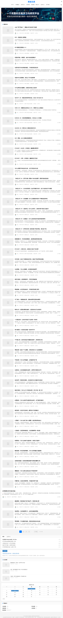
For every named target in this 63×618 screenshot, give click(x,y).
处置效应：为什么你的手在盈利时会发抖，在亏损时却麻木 (29, 400)
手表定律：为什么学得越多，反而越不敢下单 (26, 360)
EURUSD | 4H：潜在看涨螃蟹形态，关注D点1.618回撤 (28, 118)
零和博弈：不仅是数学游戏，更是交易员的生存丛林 (27, 521)
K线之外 (37, 4)
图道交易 (31, 2)
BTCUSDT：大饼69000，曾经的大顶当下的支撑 (26, 249)
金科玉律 (27, 244)
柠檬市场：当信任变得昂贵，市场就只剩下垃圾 (26, 481)
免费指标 (27, 43)
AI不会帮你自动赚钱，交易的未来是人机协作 (26, 87)
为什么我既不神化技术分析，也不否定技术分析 (26, 168)
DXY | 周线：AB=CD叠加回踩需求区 (23, 138)
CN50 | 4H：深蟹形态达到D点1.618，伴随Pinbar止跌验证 (29, 108)
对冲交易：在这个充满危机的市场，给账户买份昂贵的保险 (29, 259)
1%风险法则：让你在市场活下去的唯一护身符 (26, 319)
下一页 (36, 531)
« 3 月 (3, 598)
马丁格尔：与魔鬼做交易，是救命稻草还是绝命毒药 (27, 299)
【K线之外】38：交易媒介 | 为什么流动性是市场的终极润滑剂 (30, 218)
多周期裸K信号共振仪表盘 (8, 491)
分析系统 (28, 4)
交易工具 (22, 4)
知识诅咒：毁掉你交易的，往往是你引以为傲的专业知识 (28, 380)
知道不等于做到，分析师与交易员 (8, 545)
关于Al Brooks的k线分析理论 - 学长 (9, 541)
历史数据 (32, 4)
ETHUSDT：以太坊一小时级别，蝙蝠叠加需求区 (26, 148)
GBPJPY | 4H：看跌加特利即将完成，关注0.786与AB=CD (29, 97)
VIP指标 (14, 496)
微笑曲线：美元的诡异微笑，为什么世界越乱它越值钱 (28, 450)
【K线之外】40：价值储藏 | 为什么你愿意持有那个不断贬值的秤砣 (31, 198)
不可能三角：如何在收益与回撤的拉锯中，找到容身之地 (28, 339)
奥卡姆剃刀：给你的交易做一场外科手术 (25, 329)
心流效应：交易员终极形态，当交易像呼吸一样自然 (27, 430)
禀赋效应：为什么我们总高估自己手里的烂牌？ (26, 471)
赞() (59, 33)
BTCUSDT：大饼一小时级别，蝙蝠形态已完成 (26, 158)
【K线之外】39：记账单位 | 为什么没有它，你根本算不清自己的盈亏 (32, 208)
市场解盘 (17, 4)
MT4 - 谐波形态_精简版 (20, 37)
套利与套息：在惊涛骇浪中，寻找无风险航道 (26, 279)
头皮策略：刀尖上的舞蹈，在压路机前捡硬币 (26, 269)
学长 (17, 33)
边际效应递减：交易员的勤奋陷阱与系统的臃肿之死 (27, 460)
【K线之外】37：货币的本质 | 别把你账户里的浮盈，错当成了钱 (30, 229)
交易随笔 (27, 33)
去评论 (36, 33)
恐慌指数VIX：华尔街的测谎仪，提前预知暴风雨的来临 (28, 239)
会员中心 (42, 4)
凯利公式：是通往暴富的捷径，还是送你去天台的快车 (28, 309)
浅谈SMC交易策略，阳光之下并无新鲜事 (25, 77)
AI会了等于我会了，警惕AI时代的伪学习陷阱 (26, 27)
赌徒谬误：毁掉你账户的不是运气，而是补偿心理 (27, 501)
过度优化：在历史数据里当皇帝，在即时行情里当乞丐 (28, 370)
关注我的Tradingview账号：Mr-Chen (9, 539)
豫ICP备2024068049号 (35, 616)
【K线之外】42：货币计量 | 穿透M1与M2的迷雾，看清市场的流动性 (31, 178)
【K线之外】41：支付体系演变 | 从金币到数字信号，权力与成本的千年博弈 (33, 188)
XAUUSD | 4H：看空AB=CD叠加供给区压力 (25, 128)
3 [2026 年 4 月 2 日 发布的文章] (31, 588)
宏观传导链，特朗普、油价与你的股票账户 (25, 57)
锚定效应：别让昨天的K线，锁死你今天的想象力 (27, 410)
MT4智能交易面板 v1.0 (20, 47)
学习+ (12, 4)
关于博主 (48, 4)
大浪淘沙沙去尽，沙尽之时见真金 (8, 543)
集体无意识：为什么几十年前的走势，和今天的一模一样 (28, 390)
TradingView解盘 (28, 103)
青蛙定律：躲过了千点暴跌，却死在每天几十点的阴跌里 (28, 350)
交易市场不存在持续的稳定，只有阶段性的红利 (26, 67)
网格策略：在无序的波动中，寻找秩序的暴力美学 (27, 289)
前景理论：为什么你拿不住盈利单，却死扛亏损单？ (27, 440)
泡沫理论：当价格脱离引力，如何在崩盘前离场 (26, 511)
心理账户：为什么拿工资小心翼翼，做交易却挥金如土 (28, 420)
